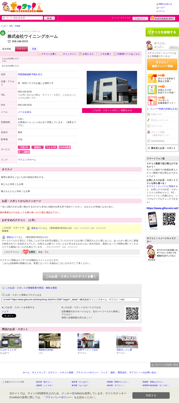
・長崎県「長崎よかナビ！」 (153, 382)
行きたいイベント (160, 120)
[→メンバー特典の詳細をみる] (162, 109)
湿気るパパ (36, 228)
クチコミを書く (49, 54)
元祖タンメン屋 (124, 349)
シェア (5, 311)
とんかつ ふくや (8, 349)
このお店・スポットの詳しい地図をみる (112, 110)
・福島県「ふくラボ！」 (44, 385)
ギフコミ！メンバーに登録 (160, 186)
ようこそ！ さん (121, 18)
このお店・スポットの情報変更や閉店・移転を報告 (31, 288)
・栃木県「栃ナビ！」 (43, 382)
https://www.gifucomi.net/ (162, 208)
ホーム (162, 11)
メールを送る (24, 112)
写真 (34, 49)
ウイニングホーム (27, 159)
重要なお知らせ (165, 4)
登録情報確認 (157, 141)
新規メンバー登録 (162, 18)
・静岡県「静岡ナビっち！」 (117, 382)
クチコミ (21, 49)
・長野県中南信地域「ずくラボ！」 (156, 385)
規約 (112, 372)
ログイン (140, 18)
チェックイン (69, 54)
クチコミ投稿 (66, 372)
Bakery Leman (46, 349)
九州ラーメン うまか (88, 349)
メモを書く (105, 54)
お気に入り (88, 54)
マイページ (156, 126)
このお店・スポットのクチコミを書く (70, 276)
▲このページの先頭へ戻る (164, 364)
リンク (104, 372)
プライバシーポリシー (87, 372)
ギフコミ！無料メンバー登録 (162, 64)
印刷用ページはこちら (128, 54)
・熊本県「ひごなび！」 (80, 382)
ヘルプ (162, 8)
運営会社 (122, 372)
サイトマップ (38, 372)
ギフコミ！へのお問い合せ (142, 372)
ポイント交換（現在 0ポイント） (161, 134)
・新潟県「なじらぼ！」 (80, 385)
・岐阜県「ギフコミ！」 (115, 385)
